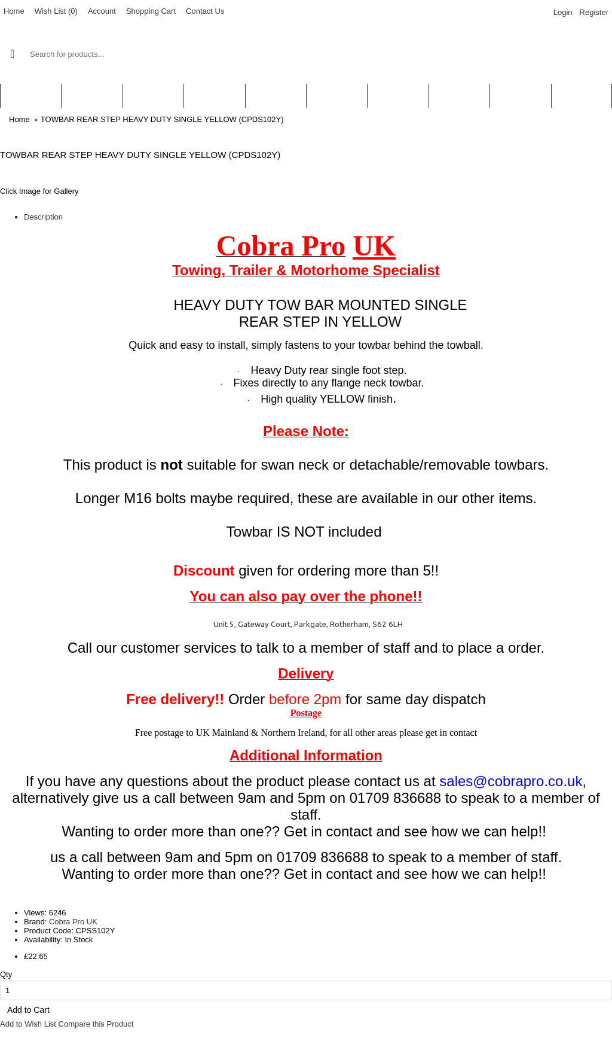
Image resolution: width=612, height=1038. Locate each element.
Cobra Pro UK (73, 921)
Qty (6, 974)
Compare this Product (96, 1023)
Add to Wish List (28, 1023)
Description (43, 216)
